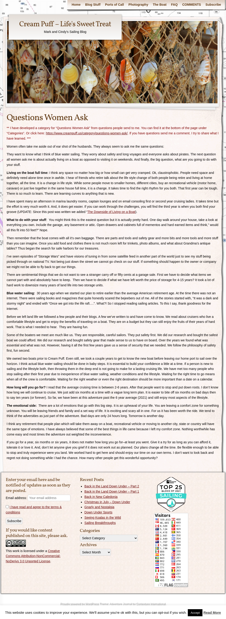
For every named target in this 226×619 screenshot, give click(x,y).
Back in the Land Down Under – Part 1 (111, 491)
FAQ (174, 4)
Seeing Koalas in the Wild (102, 517)
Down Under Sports (98, 512)
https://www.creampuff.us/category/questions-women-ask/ (87, 133)
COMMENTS (191, 4)
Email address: (38, 498)
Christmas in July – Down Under (107, 502)
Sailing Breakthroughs (100, 523)
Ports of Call (114, 4)
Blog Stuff (92, 4)
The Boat (160, 4)
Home (76, 4)
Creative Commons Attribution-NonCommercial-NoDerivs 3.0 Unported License (33, 556)
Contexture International (150, 603)
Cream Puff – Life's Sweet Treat (65, 24)
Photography (138, 4)
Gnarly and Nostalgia (99, 507)
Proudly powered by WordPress (79, 603)
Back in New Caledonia (101, 497)
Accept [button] (195, 612)
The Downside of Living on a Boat (111, 212)
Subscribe (213, 4)
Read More (212, 612)
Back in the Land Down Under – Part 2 (111, 486)
